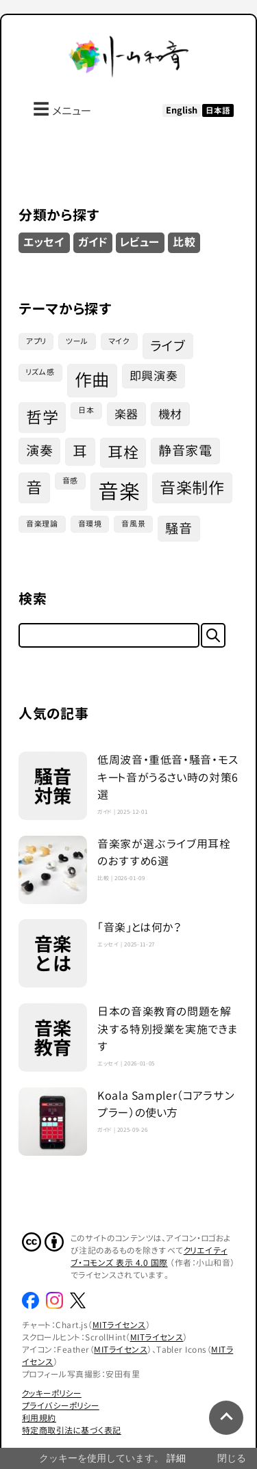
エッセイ (44, 242)
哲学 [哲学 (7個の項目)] (42, 417)
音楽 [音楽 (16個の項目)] (119, 491)
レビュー (140, 242)
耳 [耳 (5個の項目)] (80, 452)
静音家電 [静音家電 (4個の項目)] (185, 450)
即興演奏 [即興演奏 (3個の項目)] (154, 376)
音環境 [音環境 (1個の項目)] (90, 523)
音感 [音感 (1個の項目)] (70, 480)
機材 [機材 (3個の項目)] (170, 414)
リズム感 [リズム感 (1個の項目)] (40, 372)
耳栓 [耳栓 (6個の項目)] (123, 452)
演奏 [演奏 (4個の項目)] (39, 450)
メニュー (62, 108)
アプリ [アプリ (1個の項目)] (36, 341)
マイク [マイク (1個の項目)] (119, 341)
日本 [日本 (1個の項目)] (86, 410)
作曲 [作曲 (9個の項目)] (92, 380)
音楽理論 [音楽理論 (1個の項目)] (42, 523)
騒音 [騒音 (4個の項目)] (178, 528)
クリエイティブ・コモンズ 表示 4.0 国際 (149, 1257)
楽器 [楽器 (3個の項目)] (126, 414)
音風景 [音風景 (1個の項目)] (133, 523)
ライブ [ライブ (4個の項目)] (168, 345)
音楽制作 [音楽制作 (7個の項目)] (192, 488)
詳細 (176, 1458)
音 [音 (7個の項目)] (34, 488)
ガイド (93, 242)
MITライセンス (119, 1325)
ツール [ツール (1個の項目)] (77, 341)
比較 (184, 242)
